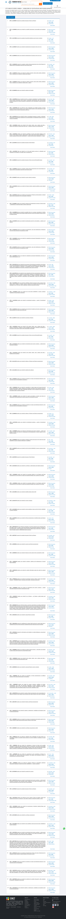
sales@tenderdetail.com (56, 901)
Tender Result (36, 902)
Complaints (26, 902)
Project (35, 901)
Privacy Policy (42, 915)
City (43, 900)
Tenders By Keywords (46, 902)
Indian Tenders (36, 899)
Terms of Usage (37, 915)
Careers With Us (27, 904)
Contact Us (26, 907)
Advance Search (48, 3)
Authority (44, 901)
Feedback (26, 901)
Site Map (44, 905)
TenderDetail (39, 917)
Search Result (10, 17)
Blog (44, 904)
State (44, 899)
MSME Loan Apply (37, 910)
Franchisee (26, 903)
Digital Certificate (37, 903)
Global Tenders (36, 900)
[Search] (40, 4)
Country (44, 903)
